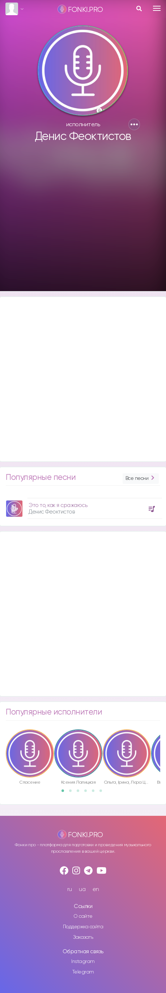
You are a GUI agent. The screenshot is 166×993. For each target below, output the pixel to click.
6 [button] (103, 793)
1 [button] (65, 793)
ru (69, 889)
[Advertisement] (82, 220)
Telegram (83, 972)
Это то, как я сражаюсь (58, 505)
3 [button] (80, 793)
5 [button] (95, 793)
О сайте (83, 916)
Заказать (83, 937)
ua (82, 889)
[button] (134, 124)
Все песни (140, 478)
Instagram (83, 961)
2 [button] (72, 793)
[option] (83, 505)
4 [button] (87, 793)
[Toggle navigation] (157, 8)
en (96, 889)
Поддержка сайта (83, 926)
